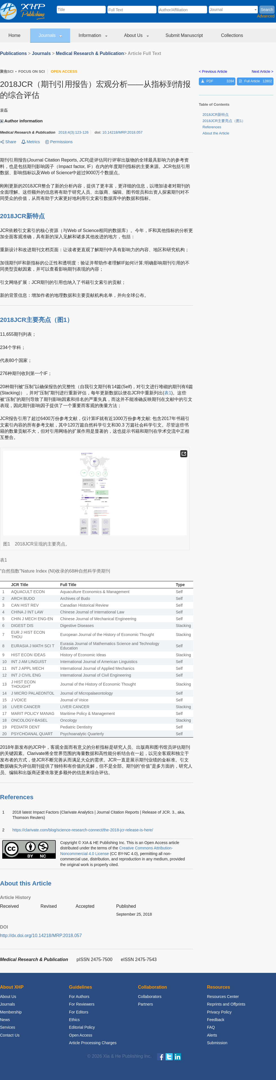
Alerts (212, 1035)
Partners (145, 1004)
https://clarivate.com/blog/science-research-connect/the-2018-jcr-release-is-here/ (82, 830)
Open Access (80, 1035)
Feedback (215, 1019)
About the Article (215, 133)
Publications (13, 53)
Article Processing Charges (93, 1043)
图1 (62, 319)
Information (93, 35)
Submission (217, 1043)
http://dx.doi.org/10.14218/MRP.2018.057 (41, 935)
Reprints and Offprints (226, 1004)
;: (73, 132)
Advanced (266, 16)
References (211, 127)
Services (7, 1027)
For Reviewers (81, 1004)
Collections (232, 35)
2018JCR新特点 (215, 114)
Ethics (74, 1019)
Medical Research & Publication (90, 53)
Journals (50, 35)
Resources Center (223, 996)
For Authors (79, 996)
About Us (136, 35)
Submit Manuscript (185, 35)
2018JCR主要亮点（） (223, 121)
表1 (167, 392)
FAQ (211, 1027)
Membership (11, 1012)
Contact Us (9, 1035)
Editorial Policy (82, 1027)
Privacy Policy (219, 1012)
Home (15, 35)
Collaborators (149, 996)
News (5, 1019)
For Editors (78, 1012)
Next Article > (262, 71)
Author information (22, 120)
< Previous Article (213, 71)
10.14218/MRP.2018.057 (122, 132)
